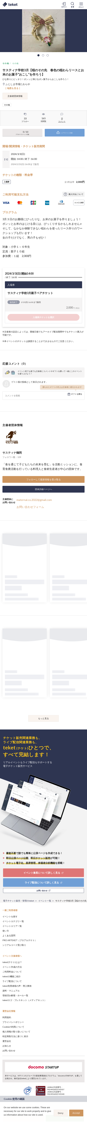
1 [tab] (38, 55)
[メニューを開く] (81, 4)
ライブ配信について (12, 981)
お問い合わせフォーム (30, 507)
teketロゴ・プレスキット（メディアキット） (24, 1000)
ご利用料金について (12, 971)
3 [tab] (48, 55)
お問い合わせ (8, 1050)
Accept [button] (76, 1113)
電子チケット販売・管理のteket (18, 900)
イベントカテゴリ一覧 (13, 921)
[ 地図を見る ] (13, 88)
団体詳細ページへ (43, 489)
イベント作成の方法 (12, 967)
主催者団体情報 (15, 96)
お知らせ (6, 1045)
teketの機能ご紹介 (11, 976)
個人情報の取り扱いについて (16, 1031)
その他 (5, 63)
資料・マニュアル (11, 990)
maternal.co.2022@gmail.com (34, 499)
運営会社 (6, 1041)
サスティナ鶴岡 (12, 452)
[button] (4, 1118)
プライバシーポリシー (13, 1022)
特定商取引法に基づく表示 (15, 1036)
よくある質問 (8, 935)
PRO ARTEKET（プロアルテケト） (19, 940)
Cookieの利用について (13, 1026)
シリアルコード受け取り (14, 945)
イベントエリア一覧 (12, 926)
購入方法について (76, 194)
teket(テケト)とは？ (12, 962)
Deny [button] (61, 1113)
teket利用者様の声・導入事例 (16, 986)
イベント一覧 (44, 900)
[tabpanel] (43, 30)
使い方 (5, 930)
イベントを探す (9, 916)
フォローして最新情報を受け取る (43, 479)
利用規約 (6, 1017)
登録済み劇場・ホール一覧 (15, 995)
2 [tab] (43, 55)
